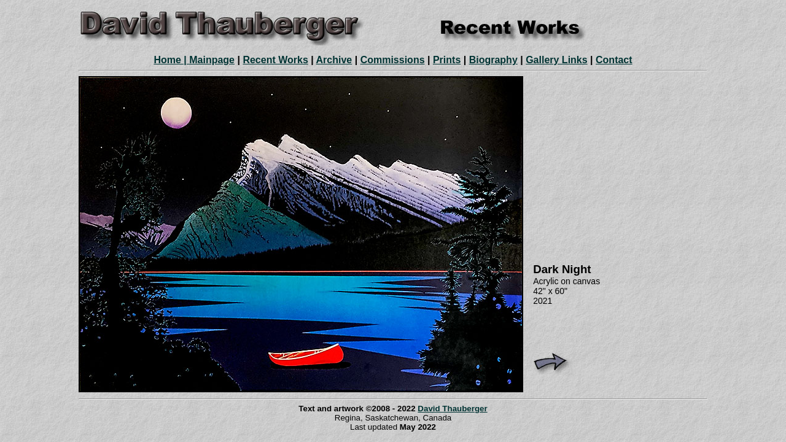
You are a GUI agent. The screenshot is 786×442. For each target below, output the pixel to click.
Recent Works (275, 60)
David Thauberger (452, 408)
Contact (614, 60)
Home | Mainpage (194, 60)
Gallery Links (557, 60)
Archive (334, 60)
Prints (447, 60)
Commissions (392, 60)
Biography (493, 60)
